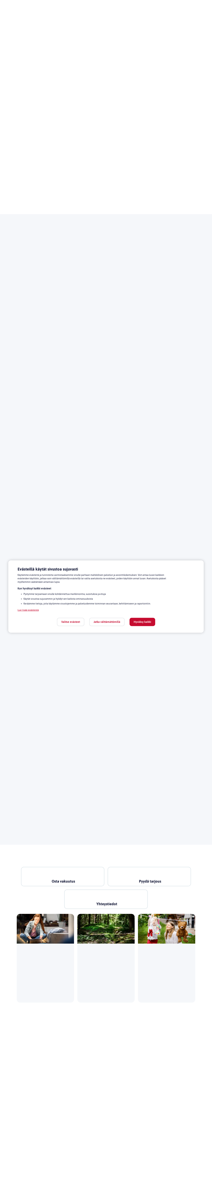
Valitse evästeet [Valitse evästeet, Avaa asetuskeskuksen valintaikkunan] (70, 621)
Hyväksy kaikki (142, 621)
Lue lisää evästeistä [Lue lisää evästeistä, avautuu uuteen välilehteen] (29, 609)
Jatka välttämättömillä (107, 621)
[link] (65, 878)
